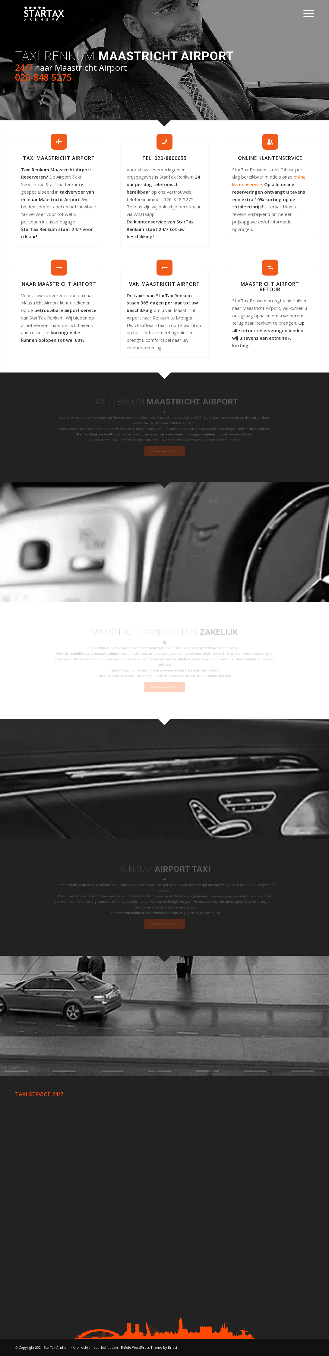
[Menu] (306, 13)
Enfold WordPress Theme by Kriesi (149, 1347)
